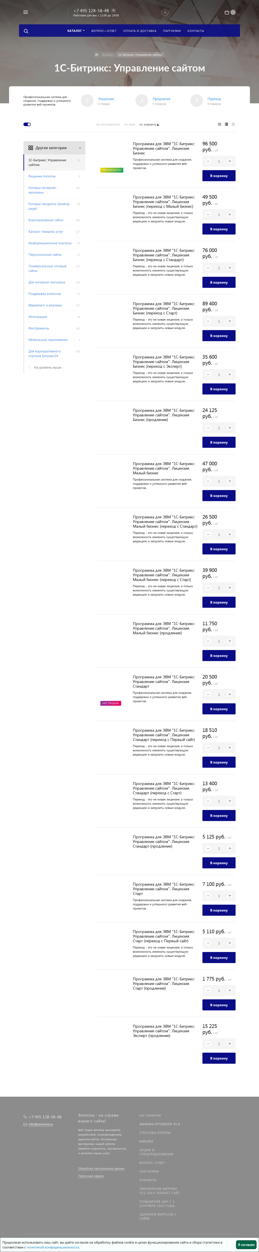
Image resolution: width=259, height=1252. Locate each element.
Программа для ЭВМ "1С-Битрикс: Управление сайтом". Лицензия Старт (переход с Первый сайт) (164, 936)
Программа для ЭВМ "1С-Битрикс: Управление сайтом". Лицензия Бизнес (164, 148)
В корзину (219, 175)
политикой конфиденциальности (53, 1247)
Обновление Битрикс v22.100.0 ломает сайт (159, 1191)
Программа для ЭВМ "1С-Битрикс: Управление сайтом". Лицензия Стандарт (164, 681)
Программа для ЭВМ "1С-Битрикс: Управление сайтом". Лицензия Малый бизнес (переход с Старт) (164, 575)
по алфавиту (147, 124)
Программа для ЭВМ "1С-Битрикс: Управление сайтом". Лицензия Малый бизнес (164, 468)
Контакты (147, 1180)
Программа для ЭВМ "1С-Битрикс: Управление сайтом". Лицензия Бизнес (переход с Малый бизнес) (164, 201)
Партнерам (149, 1171)
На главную (150, 1115)
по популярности (108, 124)
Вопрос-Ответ (152, 1163)
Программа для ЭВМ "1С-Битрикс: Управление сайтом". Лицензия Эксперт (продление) (164, 1031)
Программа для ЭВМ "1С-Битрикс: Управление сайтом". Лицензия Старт (164, 889)
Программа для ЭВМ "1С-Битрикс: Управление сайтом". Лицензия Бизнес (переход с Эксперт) (164, 361)
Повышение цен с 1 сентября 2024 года (157, 1203)
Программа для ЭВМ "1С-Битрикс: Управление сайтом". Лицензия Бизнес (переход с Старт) (164, 308)
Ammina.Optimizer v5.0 (159, 1124)
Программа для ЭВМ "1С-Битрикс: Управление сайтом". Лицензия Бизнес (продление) (164, 415)
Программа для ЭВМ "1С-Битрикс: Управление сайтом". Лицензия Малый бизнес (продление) (164, 628)
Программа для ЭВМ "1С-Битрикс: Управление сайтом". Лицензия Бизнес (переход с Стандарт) (164, 255)
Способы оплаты (155, 1133)
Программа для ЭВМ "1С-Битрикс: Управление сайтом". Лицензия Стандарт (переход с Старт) (164, 788)
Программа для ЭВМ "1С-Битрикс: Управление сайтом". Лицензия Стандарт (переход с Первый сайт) (164, 735)
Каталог (146, 1141)
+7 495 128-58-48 (91, 10)
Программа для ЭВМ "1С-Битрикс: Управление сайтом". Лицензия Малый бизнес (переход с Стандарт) (165, 521)
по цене (129, 124)
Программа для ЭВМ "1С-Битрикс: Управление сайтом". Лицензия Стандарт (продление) (164, 841)
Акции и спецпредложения (156, 1152)
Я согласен (246, 1244)
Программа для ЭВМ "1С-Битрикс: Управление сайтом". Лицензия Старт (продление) (164, 983)
